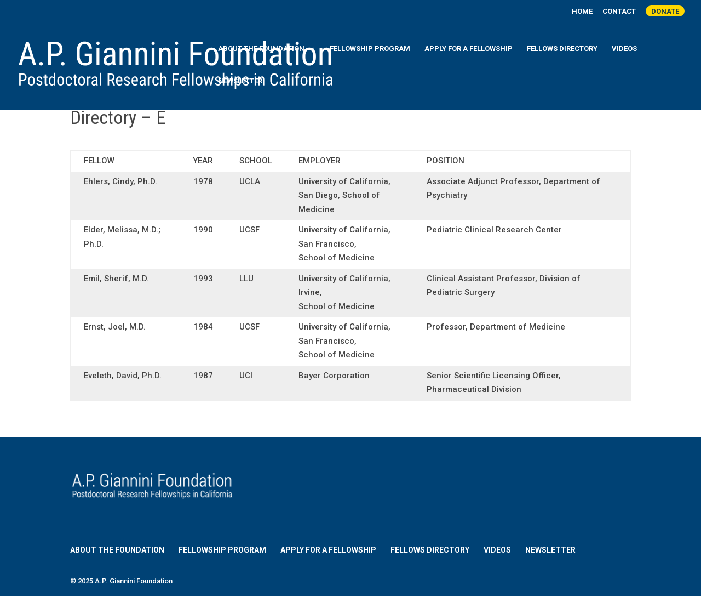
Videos (624, 49)
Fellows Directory (562, 49)
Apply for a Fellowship (468, 49)
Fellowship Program (370, 49)
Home (582, 11)
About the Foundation (261, 49)
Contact (619, 11)
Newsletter (240, 81)
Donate (665, 11)
